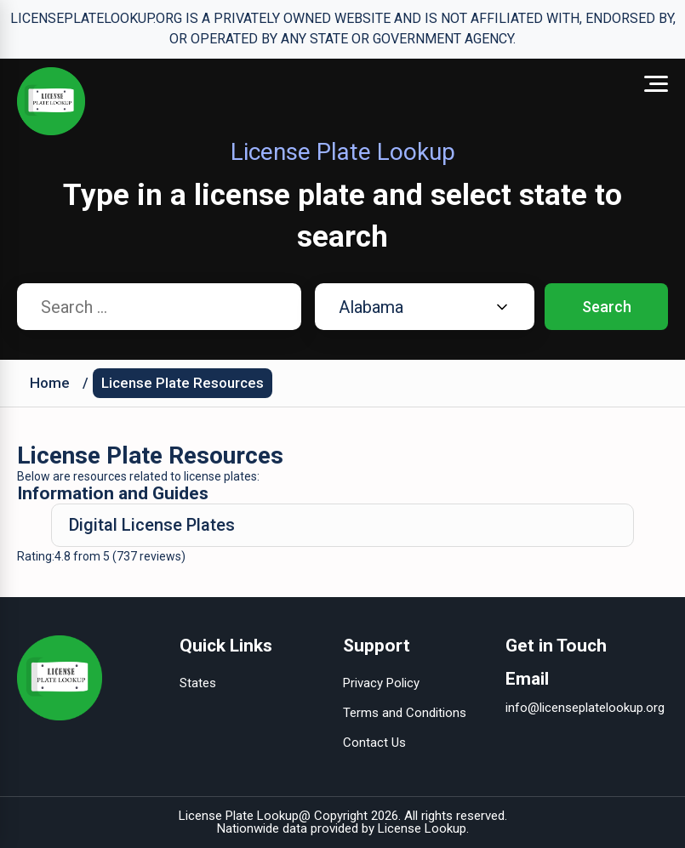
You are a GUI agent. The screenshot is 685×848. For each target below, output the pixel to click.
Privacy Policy (381, 683)
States (198, 683)
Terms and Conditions (404, 712)
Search (606, 307)
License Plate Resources (182, 382)
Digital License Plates (152, 525)
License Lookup (422, 828)
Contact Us (374, 742)
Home (50, 382)
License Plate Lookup (239, 815)
